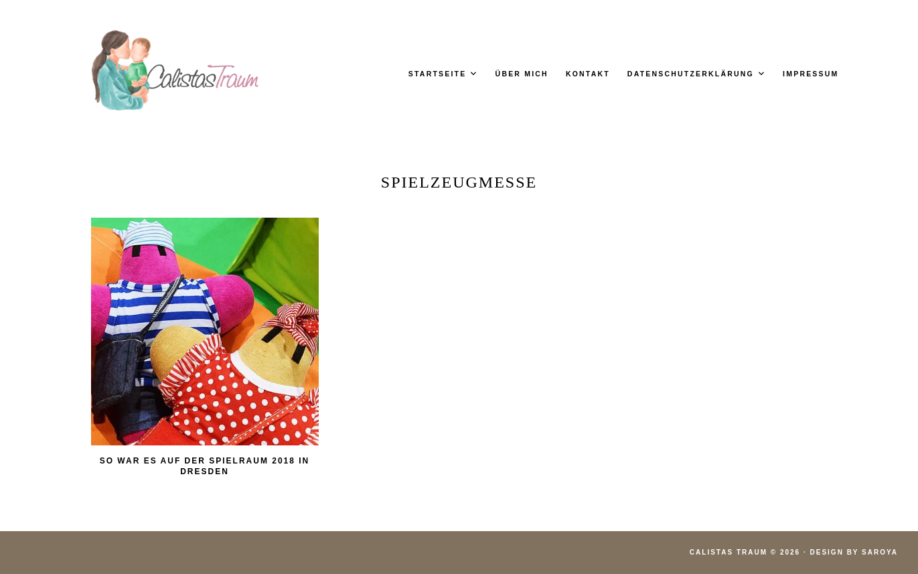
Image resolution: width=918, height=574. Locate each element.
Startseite (437, 74)
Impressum (810, 74)
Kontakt (588, 74)
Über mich (521, 74)
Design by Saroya (854, 552)
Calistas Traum (728, 552)
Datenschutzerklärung (690, 74)
